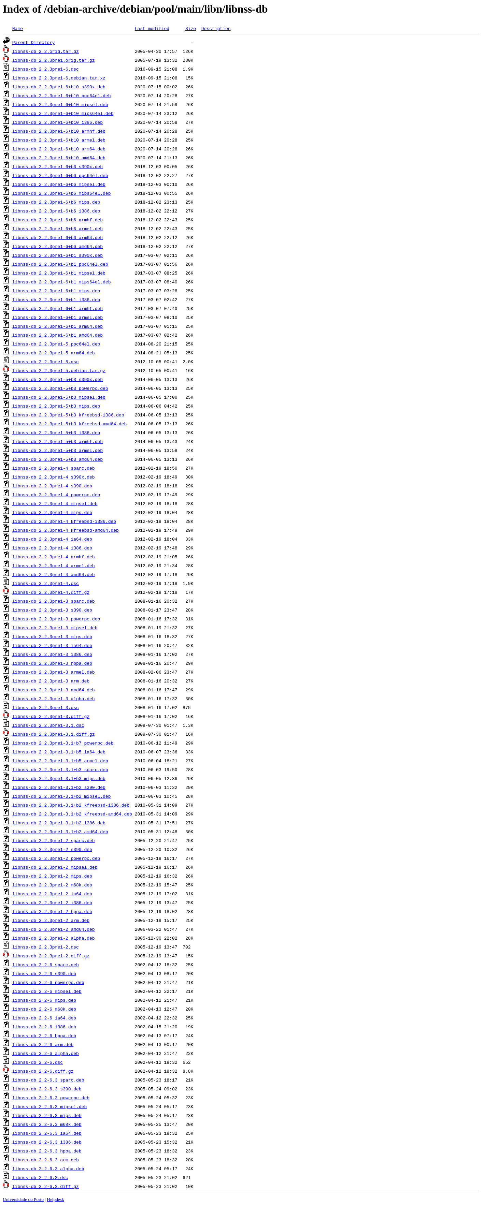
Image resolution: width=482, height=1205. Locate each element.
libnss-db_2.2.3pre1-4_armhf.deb (53, 557)
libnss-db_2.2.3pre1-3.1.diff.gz (53, 734)
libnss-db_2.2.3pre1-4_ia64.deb (52, 539)
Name (17, 28)
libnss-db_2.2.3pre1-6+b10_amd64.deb (58, 158)
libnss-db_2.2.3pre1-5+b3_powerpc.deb (60, 388)
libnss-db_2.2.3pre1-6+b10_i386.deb (57, 122)
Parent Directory (33, 42)
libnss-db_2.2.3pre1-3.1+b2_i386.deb (58, 823)
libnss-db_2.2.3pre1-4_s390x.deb (53, 477)
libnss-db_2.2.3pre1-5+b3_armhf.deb (57, 441)
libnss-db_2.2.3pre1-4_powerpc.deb (56, 494)
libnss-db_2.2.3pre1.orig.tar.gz (53, 60)
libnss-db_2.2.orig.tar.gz (45, 51)
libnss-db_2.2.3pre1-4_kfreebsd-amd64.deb (65, 530)
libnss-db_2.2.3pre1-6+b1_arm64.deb (57, 326)
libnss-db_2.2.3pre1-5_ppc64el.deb (56, 344)
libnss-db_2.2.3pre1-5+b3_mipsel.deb (58, 397)
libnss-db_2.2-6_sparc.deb (45, 964)
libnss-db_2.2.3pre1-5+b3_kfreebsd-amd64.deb (69, 424)
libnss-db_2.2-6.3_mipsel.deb (49, 1106)
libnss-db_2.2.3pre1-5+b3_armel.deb (57, 450)
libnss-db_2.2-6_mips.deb (44, 1000)
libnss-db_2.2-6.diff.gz (42, 1071)
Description (216, 28)
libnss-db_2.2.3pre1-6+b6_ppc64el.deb (60, 175)
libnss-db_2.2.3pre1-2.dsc (45, 947)
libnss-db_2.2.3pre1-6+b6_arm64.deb (57, 237)
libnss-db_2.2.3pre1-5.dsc (45, 361)
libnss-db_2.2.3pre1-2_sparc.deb (53, 840)
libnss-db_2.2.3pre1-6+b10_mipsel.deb (60, 104)
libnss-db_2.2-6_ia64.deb (44, 1018)
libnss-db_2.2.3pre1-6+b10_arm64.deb (58, 149)
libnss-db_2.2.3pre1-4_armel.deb (53, 565)
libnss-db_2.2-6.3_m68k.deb (47, 1124)
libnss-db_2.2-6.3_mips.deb (47, 1115)
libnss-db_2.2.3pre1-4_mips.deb (52, 512)
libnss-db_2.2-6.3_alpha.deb (48, 1168)
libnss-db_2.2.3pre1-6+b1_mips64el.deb (61, 282)
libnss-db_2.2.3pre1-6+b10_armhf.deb (58, 131)
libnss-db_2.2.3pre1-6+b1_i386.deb (56, 299)
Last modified (152, 28)
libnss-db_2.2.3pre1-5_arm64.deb (53, 353)
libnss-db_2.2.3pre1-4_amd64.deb (53, 574)
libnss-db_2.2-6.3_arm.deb (45, 1160)
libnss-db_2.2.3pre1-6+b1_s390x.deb (57, 255)
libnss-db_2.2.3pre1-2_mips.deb (52, 876)
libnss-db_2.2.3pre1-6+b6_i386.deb (56, 211)
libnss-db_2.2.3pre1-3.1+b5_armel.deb (60, 761)
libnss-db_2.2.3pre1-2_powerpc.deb (56, 858)
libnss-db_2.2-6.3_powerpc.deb (50, 1097)
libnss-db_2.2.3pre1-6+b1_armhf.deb (57, 308)
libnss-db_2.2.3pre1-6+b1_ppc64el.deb (60, 264)
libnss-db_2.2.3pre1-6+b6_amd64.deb (57, 246)
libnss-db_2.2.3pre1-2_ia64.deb (52, 894)
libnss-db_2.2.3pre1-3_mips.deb (52, 636)
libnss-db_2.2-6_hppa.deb (44, 1035)
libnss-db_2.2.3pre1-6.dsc (45, 69)
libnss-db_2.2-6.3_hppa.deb (47, 1151)
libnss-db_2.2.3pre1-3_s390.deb (52, 610)
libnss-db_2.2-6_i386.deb (44, 1027)
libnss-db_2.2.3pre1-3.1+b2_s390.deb (58, 787)
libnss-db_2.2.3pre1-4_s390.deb (52, 486)
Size (190, 28)
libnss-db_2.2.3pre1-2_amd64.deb (53, 929)
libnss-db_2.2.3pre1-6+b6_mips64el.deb (61, 193)
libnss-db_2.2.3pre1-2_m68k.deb (52, 885)
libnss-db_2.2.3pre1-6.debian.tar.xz (58, 78)
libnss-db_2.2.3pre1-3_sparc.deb (53, 601)
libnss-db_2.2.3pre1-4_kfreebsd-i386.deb (64, 521)
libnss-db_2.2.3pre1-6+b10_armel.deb (58, 140)
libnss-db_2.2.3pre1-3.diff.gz (50, 716)
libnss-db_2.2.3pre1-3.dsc (45, 707)
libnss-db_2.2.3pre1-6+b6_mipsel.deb (58, 184)
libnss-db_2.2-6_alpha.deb (45, 1053)
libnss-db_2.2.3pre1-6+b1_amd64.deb (57, 335)
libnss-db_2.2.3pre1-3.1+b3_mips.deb (58, 778)
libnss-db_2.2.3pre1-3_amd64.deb (53, 690)
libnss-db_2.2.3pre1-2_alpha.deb (53, 938)
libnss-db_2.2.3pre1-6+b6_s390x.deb (57, 166)
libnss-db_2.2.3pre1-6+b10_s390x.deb (58, 87)
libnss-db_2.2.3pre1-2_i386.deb (52, 902)
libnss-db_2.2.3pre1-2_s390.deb (52, 849)
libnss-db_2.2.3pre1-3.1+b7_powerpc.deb (62, 743)
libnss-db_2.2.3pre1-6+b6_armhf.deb (57, 220)
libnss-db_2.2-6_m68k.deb (44, 1009)
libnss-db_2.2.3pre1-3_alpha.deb (53, 698)
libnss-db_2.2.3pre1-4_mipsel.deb (55, 503)
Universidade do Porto (23, 1199)
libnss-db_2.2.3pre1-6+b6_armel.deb (57, 228)
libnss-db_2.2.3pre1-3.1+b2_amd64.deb (60, 831)
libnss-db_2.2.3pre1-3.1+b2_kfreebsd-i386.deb (70, 805)
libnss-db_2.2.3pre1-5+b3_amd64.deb (57, 459)
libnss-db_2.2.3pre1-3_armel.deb (53, 672)
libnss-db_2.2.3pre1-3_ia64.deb (52, 645)
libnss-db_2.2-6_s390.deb (44, 973)
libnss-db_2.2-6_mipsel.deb (47, 991)
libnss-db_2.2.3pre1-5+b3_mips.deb (56, 406)
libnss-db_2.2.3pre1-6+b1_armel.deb (57, 317)
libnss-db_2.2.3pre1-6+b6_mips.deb (56, 202)
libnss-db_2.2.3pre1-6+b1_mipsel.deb (58, 273)
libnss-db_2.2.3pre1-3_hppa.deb (52, 663)
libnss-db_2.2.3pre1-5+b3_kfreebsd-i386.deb (68, 415)
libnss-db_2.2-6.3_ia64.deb (47, 1133)
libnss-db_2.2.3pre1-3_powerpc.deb (56, 619)
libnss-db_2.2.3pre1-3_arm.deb (50, 681)
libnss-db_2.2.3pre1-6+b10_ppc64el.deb (61, 95)
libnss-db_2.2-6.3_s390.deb (47, 1089)
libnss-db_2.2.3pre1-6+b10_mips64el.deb (62, 113)
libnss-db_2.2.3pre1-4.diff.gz (50, 592)
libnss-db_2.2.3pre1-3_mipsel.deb (55, 627)
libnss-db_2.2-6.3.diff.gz (45, 1186)
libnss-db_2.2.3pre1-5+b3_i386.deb (56, 432)
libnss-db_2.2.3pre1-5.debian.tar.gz (58, 370)
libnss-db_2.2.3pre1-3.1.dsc (48, 725)
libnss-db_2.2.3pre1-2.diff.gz (50, 956)
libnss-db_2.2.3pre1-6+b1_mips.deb (56, 291)
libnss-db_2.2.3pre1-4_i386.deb (52, 548)
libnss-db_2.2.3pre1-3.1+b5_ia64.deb (58, 752)
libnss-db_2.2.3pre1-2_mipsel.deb (55, 867)
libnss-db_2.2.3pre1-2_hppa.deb (52, 911)
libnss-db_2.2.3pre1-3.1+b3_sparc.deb (60, 769)
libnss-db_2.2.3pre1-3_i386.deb (52, 654)
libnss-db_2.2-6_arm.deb (42, 1044)
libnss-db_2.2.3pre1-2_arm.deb (50, 920)
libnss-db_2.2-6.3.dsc (40, 1177)
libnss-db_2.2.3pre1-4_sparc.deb (53, 468)
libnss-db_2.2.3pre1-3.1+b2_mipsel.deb (61, 796)
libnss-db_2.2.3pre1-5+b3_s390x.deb (57, 379)
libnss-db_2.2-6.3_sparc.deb (48, 1080)
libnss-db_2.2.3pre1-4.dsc (45, 583)
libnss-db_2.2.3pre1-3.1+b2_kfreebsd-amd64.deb (72, 814)
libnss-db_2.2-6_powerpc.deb (48, 982)
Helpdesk (55, 1199)
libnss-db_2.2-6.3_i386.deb (47, 1142)
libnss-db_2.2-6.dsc (37, 1062)
